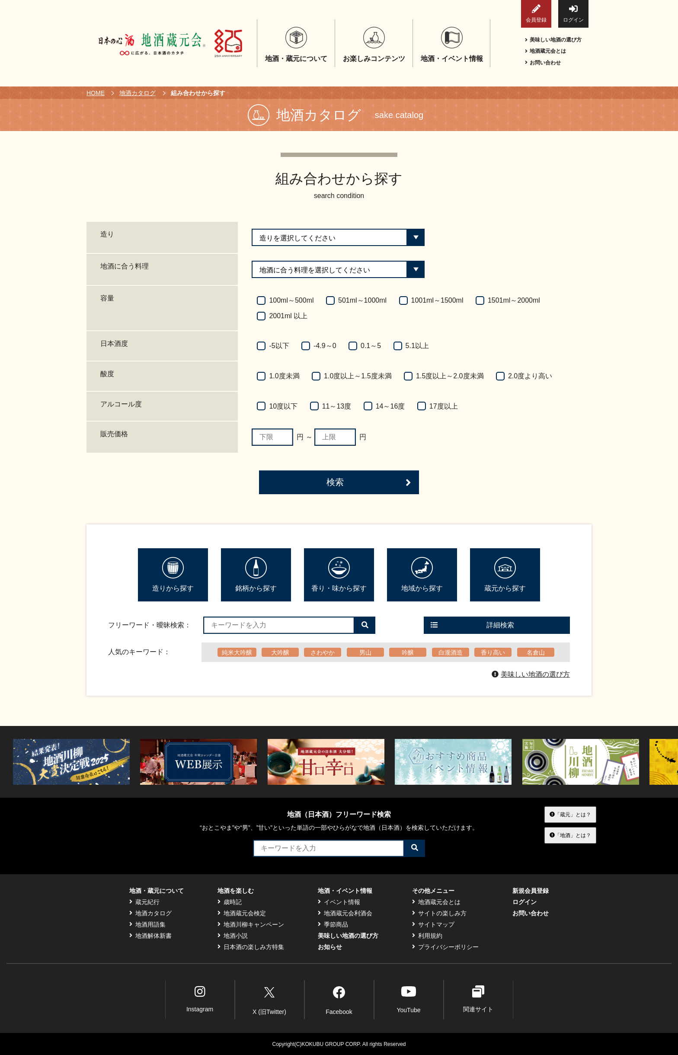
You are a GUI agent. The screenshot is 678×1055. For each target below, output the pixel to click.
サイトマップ (433, 924)
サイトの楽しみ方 (439, 913)
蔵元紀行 (144, 901)
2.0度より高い (530, 376)
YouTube (408, 999)
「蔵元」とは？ (570, 814)
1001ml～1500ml (437, 300)
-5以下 (279, 345)
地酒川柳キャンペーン (250, 924)
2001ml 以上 (288, 316)
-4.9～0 (324, 345)
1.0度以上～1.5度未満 (357, 376)
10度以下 (283, 406)
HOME (95, 93)
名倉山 (536, 652)
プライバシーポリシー (445, 946)
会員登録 (536, 13)
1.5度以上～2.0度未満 (449, 376)
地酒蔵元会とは (545, 51)
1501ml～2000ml (514, 300)
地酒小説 (232, 935)
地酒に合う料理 (124, 266)
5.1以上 (417, 345)
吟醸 (408, 652)
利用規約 (427, 935)
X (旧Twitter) (269, 999)
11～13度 (337, 406)
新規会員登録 (530, 890)
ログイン (573, 13)
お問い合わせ (543, 63)
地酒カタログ (137, 93)
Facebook (339, 999)
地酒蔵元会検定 (241, 913)
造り (107, 234)
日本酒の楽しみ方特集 (250, 946)
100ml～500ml (291, 300)
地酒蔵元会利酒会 (345, 913)
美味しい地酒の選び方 (553, 40)
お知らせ (330, 946)
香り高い (493, 652)
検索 (368, 482)
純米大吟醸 (237, 652)
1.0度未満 (284, 376)
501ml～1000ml (362, 300)
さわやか (322, 652)
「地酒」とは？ (570, 835)
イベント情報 (339, 901)
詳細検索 (472, 625)
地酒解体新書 (150, 935)
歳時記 (229, 901)
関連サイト (478, 999)
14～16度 (390, 406)
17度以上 (443, 406)
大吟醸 (280, 652)
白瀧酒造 (450, 652)
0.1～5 (371, 345)
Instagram (199, 999)
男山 (365, 652)
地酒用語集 (147, 924)
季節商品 (333, 924)
